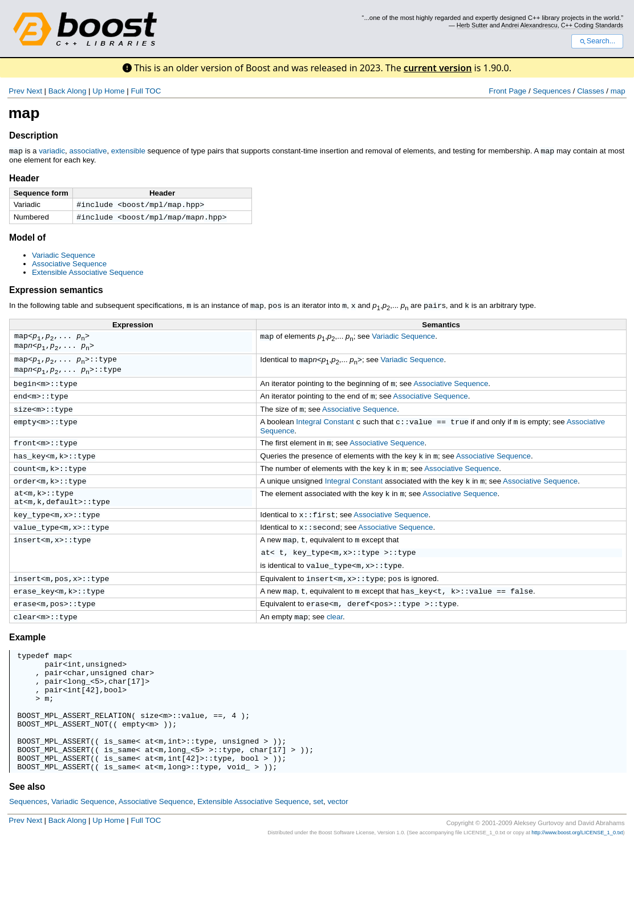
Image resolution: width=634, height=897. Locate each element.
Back (57, 91)
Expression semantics (56, 292)
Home (114, 91)
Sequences (552, 91)
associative (88, 151)
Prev (16, 91)
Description (33, 135)
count (25, 485)
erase (25, 631)
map (618, 91)
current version (438, 68)
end (20, 406)
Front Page (507, 91)
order (25, 498)
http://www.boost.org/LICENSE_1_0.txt (577, 885)
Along (76, 91)
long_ (78, 716)
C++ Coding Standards (592, 25)
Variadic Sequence (63, 257)
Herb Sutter (472, 25)
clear (25, 645)
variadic (52, 151)
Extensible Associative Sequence (88, 274)
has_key (30, 471)
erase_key (34, 617)
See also (27, 839)
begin (25, 393)
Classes (590, 91)
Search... (597, 41)
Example (27, 666)
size (23, 421)
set (318, 854)
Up (97, 91)
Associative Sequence (69, 265)
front (25, 457)
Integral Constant (325, 435)
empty (25, 434)
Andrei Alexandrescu (529, 25)
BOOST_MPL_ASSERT (53, 788)
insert (27, 564)
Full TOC (146, 91)
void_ (238, 819)
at (18, 512)
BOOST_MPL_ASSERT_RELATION (74, 757)
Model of (27, 239)
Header (24, 177)
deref (358, 631)
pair (433, 307)
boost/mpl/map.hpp (161, 205)
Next (34, 91)
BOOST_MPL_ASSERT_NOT (62, 767)
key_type (32, 536)
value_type (36, 550)
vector (337, 854)
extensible (128, 151)
